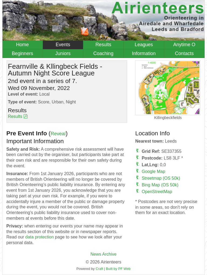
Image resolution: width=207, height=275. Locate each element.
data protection (39, 237)
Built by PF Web (118, 269)
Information (144, 53)
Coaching (103, 53)
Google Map (153, 171)
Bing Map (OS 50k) (160, 185)
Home (22, 44)
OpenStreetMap (157, 191)
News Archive (104, 254)
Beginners (22, 53)
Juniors (63, 53)
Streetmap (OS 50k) (161, 178)
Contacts (184, 53)
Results (103, 44)
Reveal (58, 133)
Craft (99, 269)
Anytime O (184, 44)
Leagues (144, 44)
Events (63, 44)
